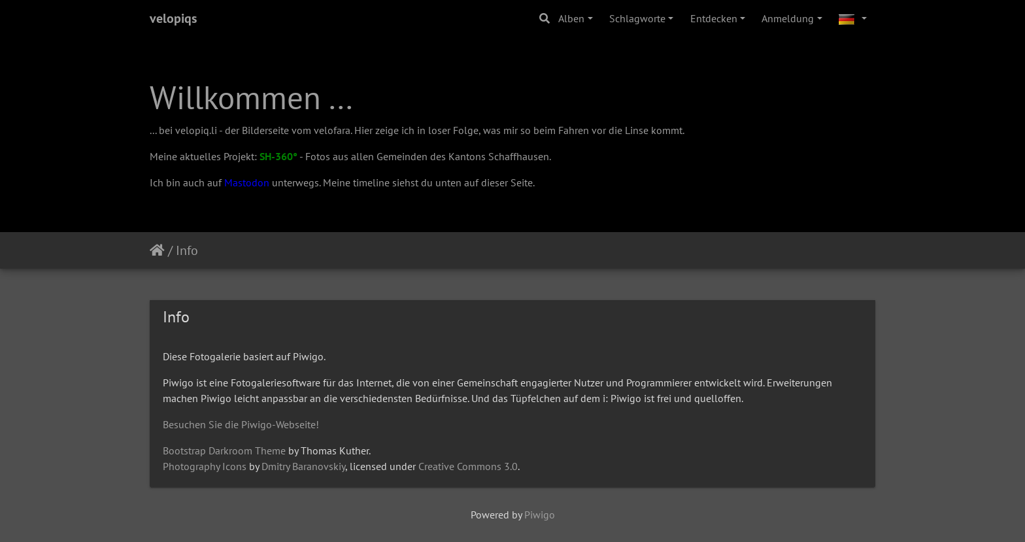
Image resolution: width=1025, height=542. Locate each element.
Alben (571, 18)
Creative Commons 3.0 (468, 466)
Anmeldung (788, 18)
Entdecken (713, 18)
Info (187, 250)
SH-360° (278, 156)
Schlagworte (637, 18)
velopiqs (173, 18)
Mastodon (246, 182)
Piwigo (539, 514)
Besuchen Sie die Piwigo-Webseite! (241, 424)
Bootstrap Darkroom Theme (224, 450)
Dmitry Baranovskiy (303, 466)
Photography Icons (204, 466)
